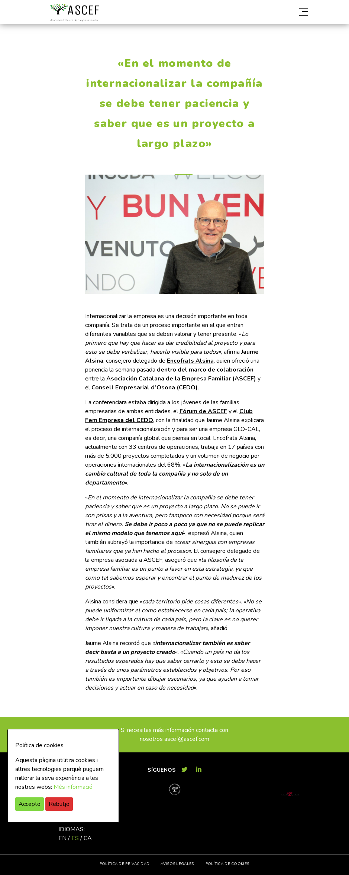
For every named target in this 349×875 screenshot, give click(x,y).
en (62, 838)
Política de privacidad (125, 863)
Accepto (30, 804)
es (75, 838)
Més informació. (74, 787)
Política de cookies (227, 863)
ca (88, 838)
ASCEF (75, 12)
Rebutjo (59, 804)
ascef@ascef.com (186, 739)
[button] (268, 12)
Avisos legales (177, 863)
